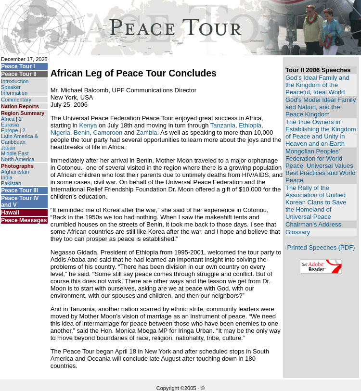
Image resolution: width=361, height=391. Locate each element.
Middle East (14, 153)
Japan (8, 148)
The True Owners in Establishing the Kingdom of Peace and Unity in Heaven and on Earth (320, 132)
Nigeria (60, 132)
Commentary (16, 99)
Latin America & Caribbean (19, 139)
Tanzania (222, 125)
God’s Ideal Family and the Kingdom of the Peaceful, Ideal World (317, 85)
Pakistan (11, 183)
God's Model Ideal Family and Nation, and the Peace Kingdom (320, 107)
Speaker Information (14, 90)
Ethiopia (250, 125)
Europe (9, 130)
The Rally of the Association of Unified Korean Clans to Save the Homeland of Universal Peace (315, 202)
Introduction (14, 81)
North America (18, 159)
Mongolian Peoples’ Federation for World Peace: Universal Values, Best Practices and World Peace (320, 166)
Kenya (88, 125)
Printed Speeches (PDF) (321, 247)
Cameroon (108, 132)
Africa (7, 119)
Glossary (297, 232)
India (7, 177)
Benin (82, 132)
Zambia (146, 132)
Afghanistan (15, 172)
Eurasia (10, 124)
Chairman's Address (313, 224)
